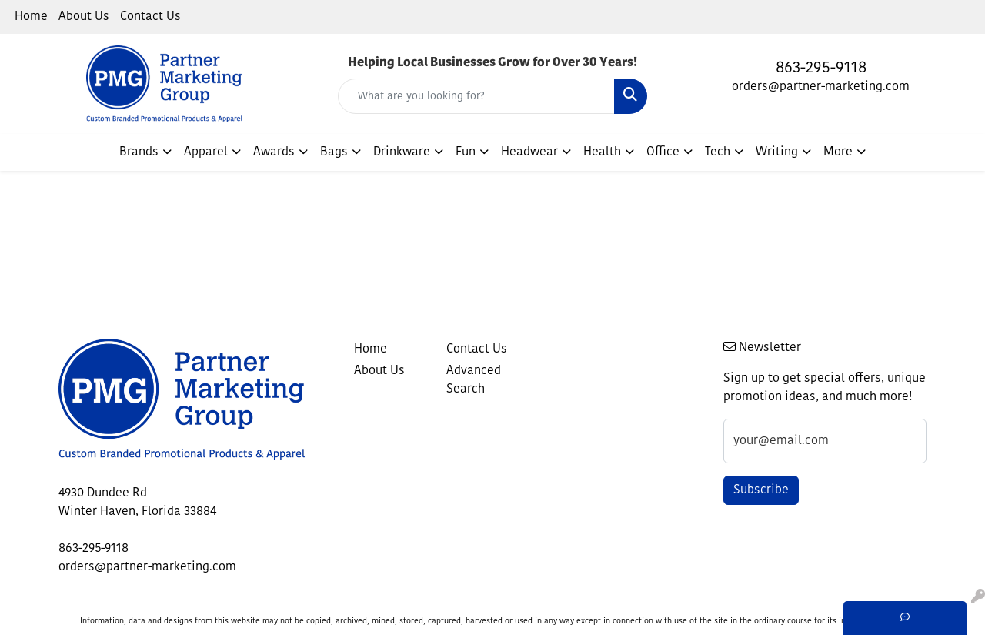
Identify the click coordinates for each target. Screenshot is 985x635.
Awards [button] (274, 152)
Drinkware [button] (401, 152)
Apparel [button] (206, 152)
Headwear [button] (529, 152)
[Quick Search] (477, 96)
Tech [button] (717, 152)
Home (31, 17)
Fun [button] (466, 152)
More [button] (838, 152)
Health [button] (602, 152)
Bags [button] (334, 152)
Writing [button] (777, 152)
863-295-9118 (821, 68)
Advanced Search (473, 380)
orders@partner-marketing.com (821, 87)
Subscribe (761, 490)
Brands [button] (139, 152)
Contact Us (150, 17)
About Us (83, 17)
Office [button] (662, 152)
